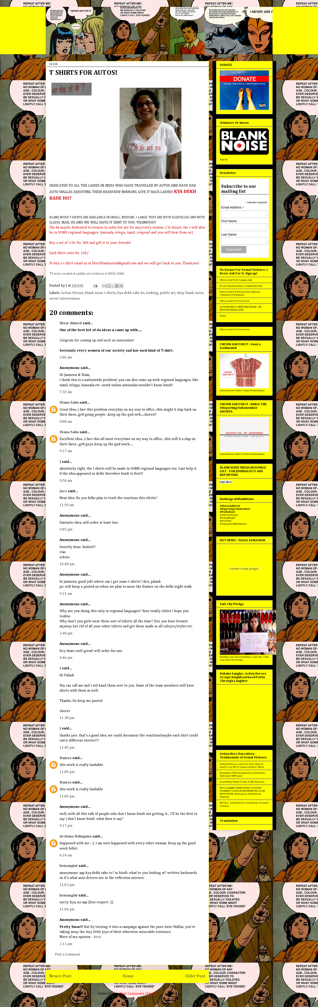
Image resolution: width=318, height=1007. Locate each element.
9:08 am (66, 422)
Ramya (65, 758)
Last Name (229, 234)
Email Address (232, 207)
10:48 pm (67, 564)
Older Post (195, 976)
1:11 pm (66, 944)
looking (152, 293)
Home (128, 976)
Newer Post (60, 976)
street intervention (64, 299)
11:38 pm (67, 718)
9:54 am (66, 481)
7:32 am (66, 392)
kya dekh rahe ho (131, 293)
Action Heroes (72, 293)
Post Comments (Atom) (138, 994)
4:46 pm (66, 658)
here (97, 937)
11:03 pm (67, 885)
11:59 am (67, 505)
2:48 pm (66, 633)
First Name (229, 221)
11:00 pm (67, 772)
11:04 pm (67, 909)
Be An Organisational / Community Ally (241, 286)
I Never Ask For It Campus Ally (236, 280)
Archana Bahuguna (76, 836)
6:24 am (66, 855)
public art (167, 293)
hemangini (69, 866)
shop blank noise (190, 293)
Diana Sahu (69, 402)
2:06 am (66, 357)
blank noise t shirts (100, 293)
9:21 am (66, 594)
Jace (63, 491)
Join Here (226, 482)
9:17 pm (66, 826)
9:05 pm (66, 529)
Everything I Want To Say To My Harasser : (242, 781)
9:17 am (66, 451)
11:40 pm (67, 747)
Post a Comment (67, 954)
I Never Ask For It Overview (235, 301)
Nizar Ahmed (71, 323)
